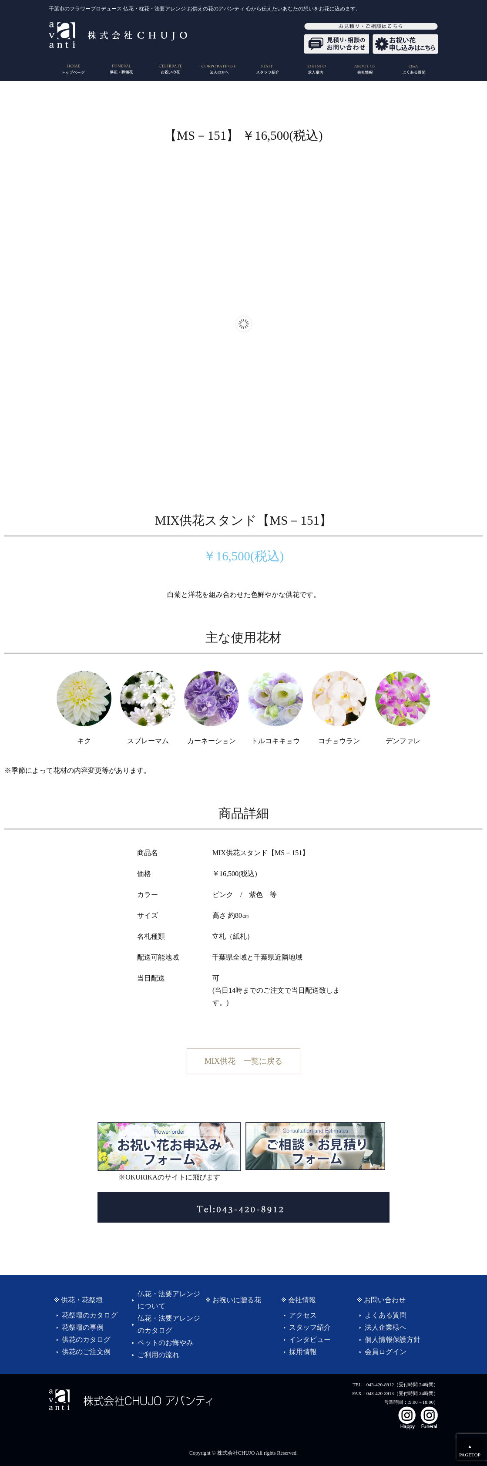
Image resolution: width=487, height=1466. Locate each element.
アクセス (303, 1315)
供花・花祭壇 (82, 1300)
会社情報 (302, 1300)
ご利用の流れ (158, 1354)
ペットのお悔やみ (165, 1342)
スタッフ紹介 (310, 1327)
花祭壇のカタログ (90, 1315)
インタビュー (310, 1339)
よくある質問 (385, 1315)
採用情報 (303, 1351)
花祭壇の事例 (83, 1327)
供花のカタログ (86, 1339)
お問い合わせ (385, 1300)
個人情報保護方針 (392, 1339)
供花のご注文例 (86, 1351)
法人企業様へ (385, 1327)
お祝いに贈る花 (236, 1300)
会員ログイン (385, 1351)
